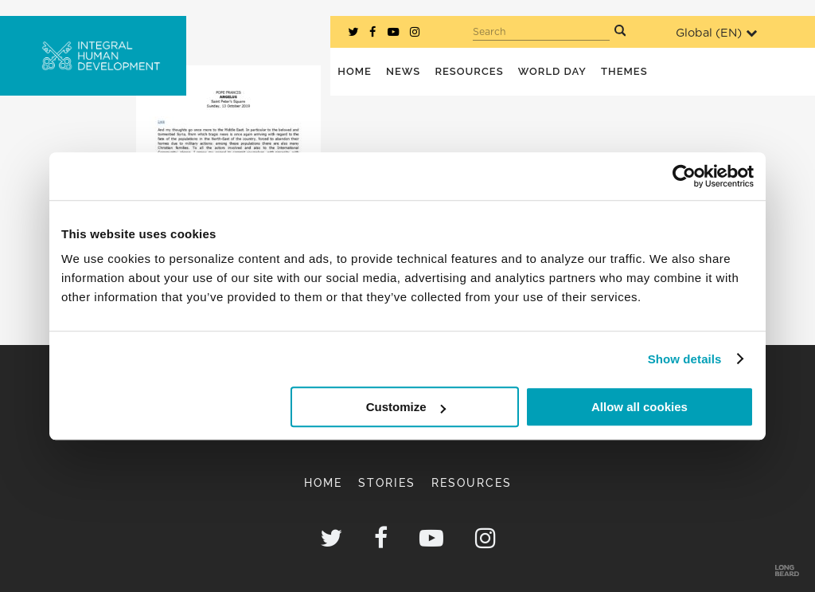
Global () (716, 33)
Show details (685, 359)
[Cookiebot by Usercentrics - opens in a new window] (684, 176)
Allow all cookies (639, 407)
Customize (406, 407)
